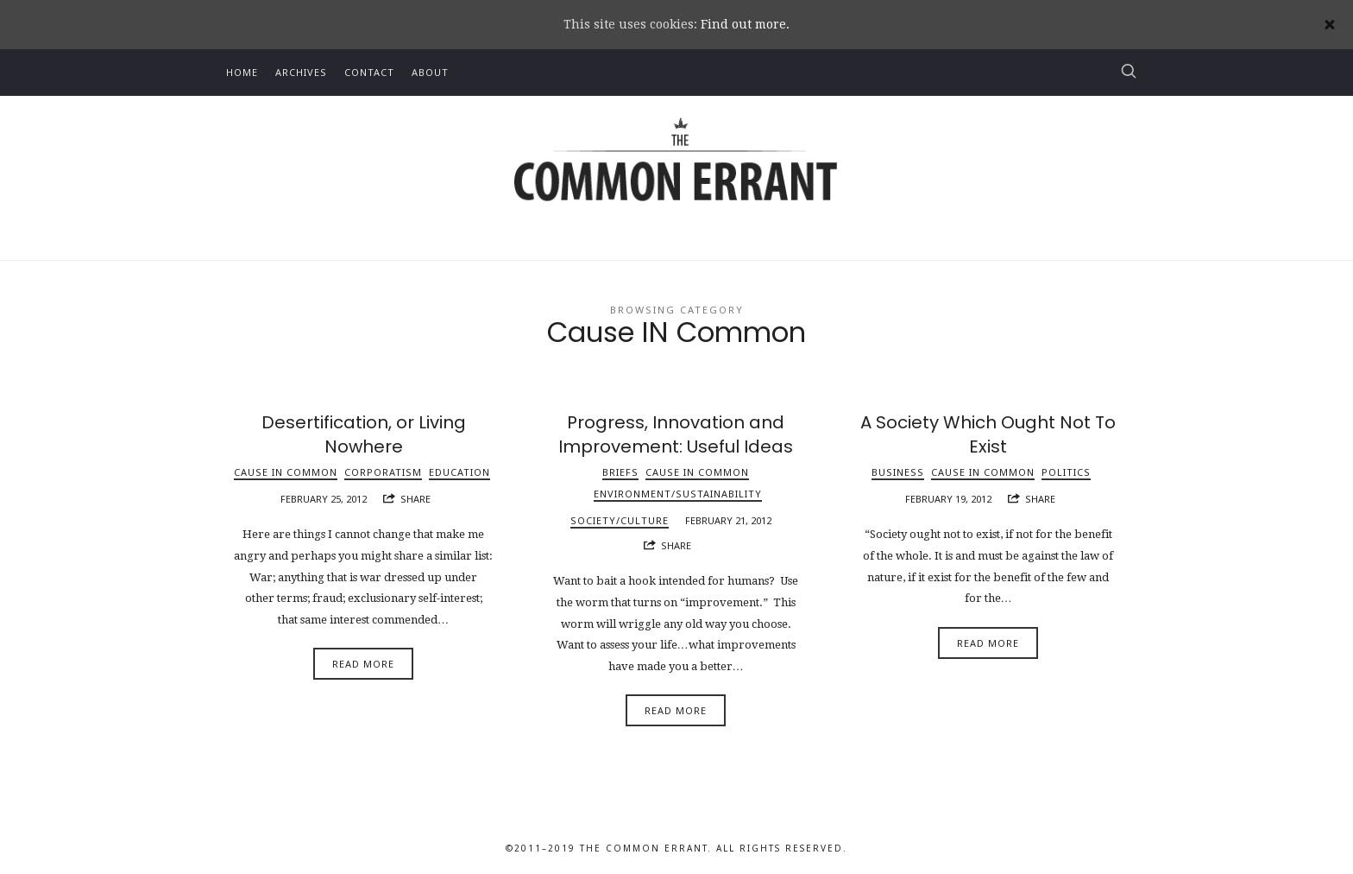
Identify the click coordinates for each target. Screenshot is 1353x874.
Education (459, 472)
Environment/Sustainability (678, 493)
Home (242, 72)
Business (898, 472)
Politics (1066, 472)
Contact (369, 72)
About (430, 72)
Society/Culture (619, 520)
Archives (301, 72)
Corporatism (383, 472)
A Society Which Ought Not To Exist (988, 434)
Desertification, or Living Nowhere (363, 434)
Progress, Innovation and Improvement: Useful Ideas (675, 434)
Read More (363, 663)
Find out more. (745, 24)
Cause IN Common (285, 472)
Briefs (620, 472)
